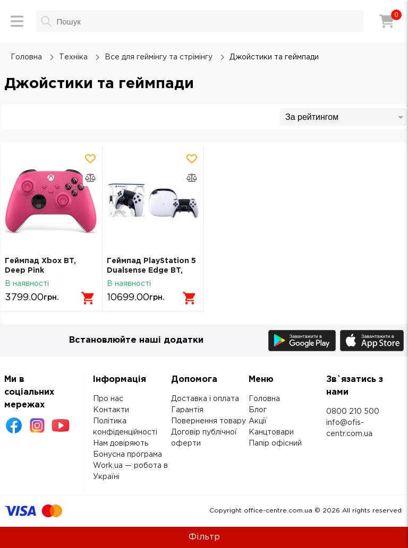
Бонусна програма (127, 454)
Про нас (108, 399)
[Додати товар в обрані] (90, 158)
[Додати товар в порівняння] (90, 177)
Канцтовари (271, 432)
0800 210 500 (352, 411)
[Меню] (17, 21)
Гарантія (187, 410)
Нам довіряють (120, 443)
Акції (258, 421)
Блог (258, 410)
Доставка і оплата (205, 399)
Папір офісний (275, 443)
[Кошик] (387, 21)
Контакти (111, 410)
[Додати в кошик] (88, 298)
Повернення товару (208, 421)
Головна (264, 399)
